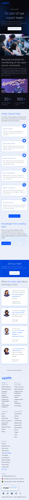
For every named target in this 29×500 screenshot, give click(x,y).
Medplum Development (5, 396)
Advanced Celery (6, 427)
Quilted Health (18, 423)
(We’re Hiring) (7, 453)
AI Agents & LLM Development (18, 392)
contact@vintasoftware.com (9, 476)
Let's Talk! (4, 469)
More (15, 436)
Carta (15, 434)
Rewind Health (18, 425)
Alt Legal (16, 418)
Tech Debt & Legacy (17, 396)
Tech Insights (5, 455)
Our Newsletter (5, 457)
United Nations (18, 413)
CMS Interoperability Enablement (5, 405)
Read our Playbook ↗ (14, 216)
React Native (5, 418)
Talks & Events (5, 450)
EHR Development (6, 386)
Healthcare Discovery (4, 392)
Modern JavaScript (6, 420)
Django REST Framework (5, 423)
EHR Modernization (6, 389)
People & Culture (6, 446)
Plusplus (16, 432)
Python (3, 413)
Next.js (3, 431)
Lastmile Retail (17, 420)
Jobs (3, 453)
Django (3, 416)
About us (4, 443)
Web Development (18, 389)
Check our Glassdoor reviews (14, 370)
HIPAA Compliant (6, 460)
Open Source (5, 448)
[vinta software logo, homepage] (7, 378)
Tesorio (16, 430)
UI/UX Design (17, 405)
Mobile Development (17, 402)
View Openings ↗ (14, 273)
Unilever (16, 416)
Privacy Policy (5, 464)
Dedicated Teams (18, 399)
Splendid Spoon (18, 427)
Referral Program (6, 462)
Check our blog (6, 243)
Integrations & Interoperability (5, 400)
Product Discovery (19, 386)
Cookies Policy (5, 466)
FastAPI (3, 429)
